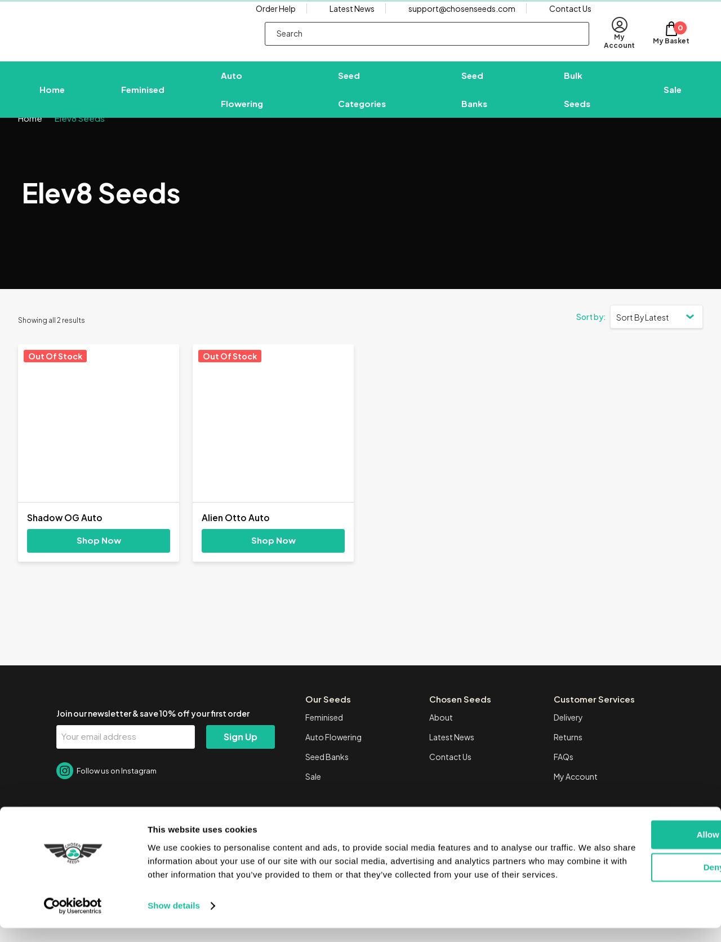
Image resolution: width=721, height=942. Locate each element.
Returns (568, 759)
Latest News (352, 19)
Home (52, 96)
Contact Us (570, 19)
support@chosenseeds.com (461, 19)
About (441, 739)
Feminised (142, 96)
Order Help (276, 19)
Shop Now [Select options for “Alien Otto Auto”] (273, 562)
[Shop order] (656, 338)
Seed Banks (474, 96)
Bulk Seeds (577, 96)
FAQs (563, 779)
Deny (627, 868)
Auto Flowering (242, 96)
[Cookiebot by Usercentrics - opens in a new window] (73, 920)
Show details (174, 920)
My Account (576, 798)
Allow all (627, 835)
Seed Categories (362, 96)
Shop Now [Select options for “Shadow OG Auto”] (99, 562)
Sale (673, 96)
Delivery (568, 739)
